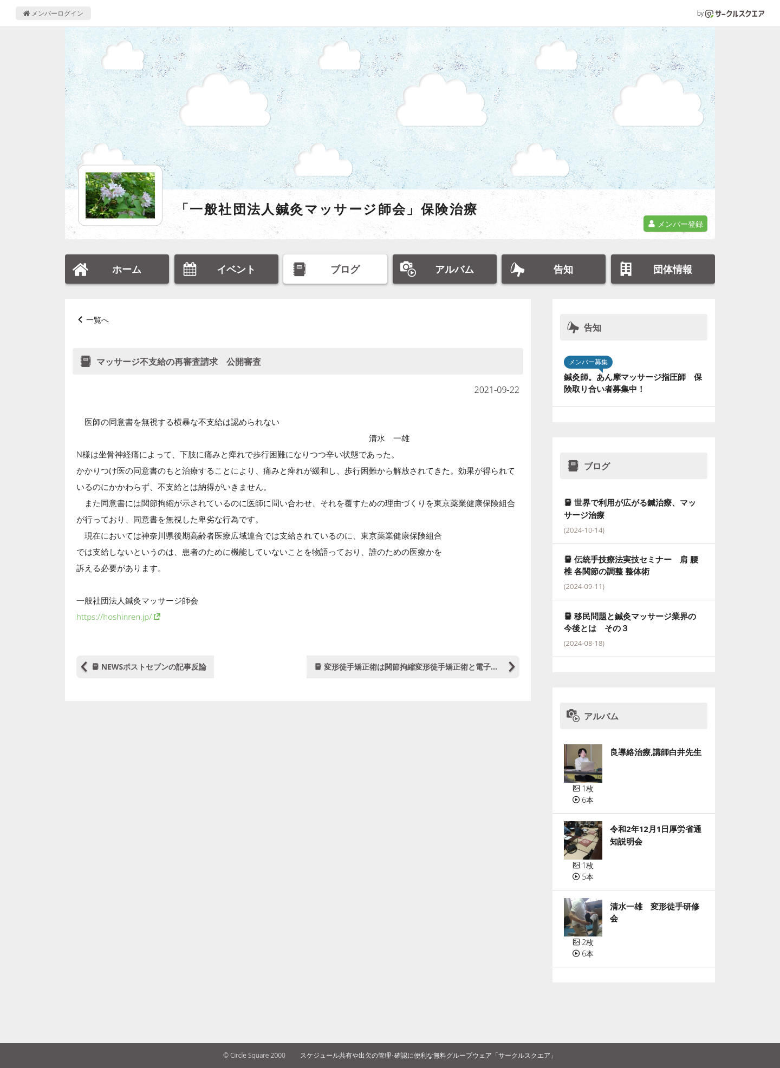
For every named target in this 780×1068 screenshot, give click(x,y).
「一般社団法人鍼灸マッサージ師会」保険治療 (327, 209)
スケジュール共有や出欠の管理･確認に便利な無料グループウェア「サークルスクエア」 (428, 1055)
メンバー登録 (675, 224)
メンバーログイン (53, 13)
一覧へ (97, 319)
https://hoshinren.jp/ (114, 616)
